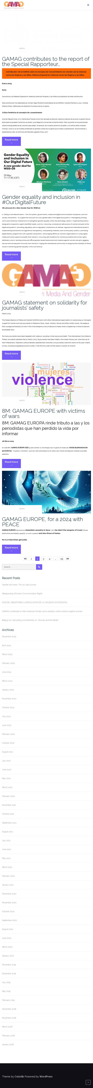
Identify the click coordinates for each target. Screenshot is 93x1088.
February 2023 (8, 734)
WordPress (45, 1076)
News (22, 48)
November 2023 (9, 699)
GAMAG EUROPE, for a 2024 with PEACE (42, 521)
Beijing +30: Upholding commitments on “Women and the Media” (30, 620)
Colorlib (19, 1076)
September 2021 (9, 823)
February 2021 (8, 876)
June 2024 (6, 672)
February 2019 (8, 1000)
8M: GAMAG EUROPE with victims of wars (43, 413)
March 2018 (7, 1027)
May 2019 (6, 991)
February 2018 (8, 1036)
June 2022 (6, 770)
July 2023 (6, 716)
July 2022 (6, 761)
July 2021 (6, 840)
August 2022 (7, 752)
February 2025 (8, 663)
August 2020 (7, 929)
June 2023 (6, 725)
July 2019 (6, 982)
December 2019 (9, 965)
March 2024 (7, 681)
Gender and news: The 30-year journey (19, 585)
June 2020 (6, 938)
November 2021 (9, 805)
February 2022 (8, 796)
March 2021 (7, 867)
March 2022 (7, 787)
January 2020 (8, 956)
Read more (13, 142)
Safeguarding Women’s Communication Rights (22, 594)
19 (61, 558)
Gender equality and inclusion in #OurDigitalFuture (41, 199)
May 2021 (6, 858)
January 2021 (7, 885)
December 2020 (9, 894)
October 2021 (8, 814)
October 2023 (8, 707)
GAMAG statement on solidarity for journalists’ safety (44, 305)
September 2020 (9, 920)
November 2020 (9, 903)
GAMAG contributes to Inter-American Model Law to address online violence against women (42, 611)
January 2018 (8, 1044)
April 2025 (6, 645)
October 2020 (8, 911)
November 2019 (9, 973)
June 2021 (6, 849)
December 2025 (9, 636)
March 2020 (7, 947)
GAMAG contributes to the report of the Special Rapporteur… (45, 61)
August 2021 (7, 832)
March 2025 (7, 654)
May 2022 (6, 778)
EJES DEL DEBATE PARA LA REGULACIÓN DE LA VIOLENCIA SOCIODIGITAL (35, 602)
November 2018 (9, 1018)
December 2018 (9, 1009)
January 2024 (8, 690)
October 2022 (8, 743)
